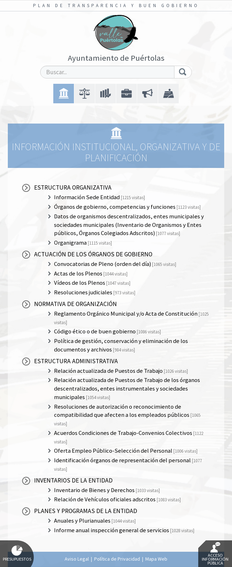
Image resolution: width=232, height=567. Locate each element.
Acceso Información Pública (215, 554)
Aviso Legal (77, 559)
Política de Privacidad (117, 559)
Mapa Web (156, 559)
